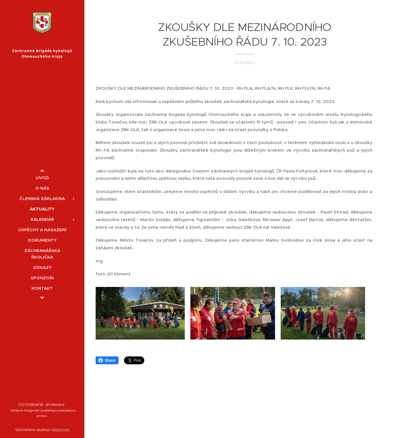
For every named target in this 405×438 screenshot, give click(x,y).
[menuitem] (42, 177)
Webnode (60, 429)
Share (107, 364)
